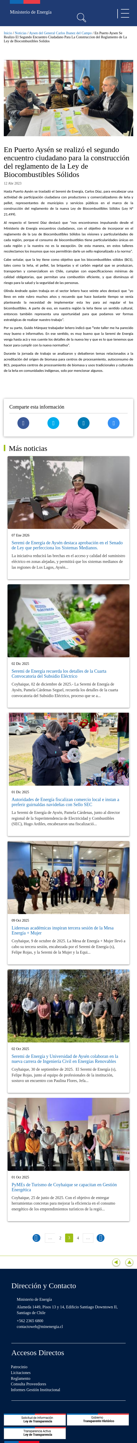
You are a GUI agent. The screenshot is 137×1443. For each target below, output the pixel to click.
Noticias (21, 33)
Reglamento (20, 1378)
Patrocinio (19, 1367)
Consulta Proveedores (28, 1384)
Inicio (8, 33)
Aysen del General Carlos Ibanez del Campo (60, 33)
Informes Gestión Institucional (35, 1390)
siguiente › (100, 1238)
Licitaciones (21, 1372)
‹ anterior (36, 1238)
